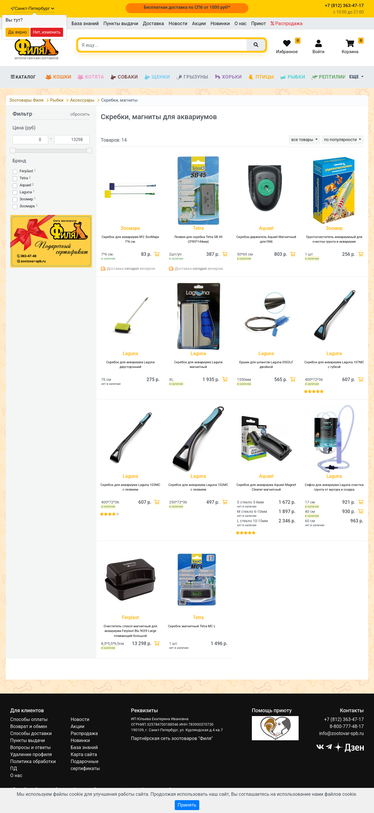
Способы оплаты (29, 719)
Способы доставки (31, 733)
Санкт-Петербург (34, 8)
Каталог (23, 77)
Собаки (124, 77)
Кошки (58, 77)
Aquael (25, 185)
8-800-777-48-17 (347, 726)
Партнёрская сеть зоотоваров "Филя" (172, 738)
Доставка (153, 23)
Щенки (157, 77)
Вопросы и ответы (30, 747)
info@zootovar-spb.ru (341, 733)
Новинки (220, 23)
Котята (90, 77)
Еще (354, 76)
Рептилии (328, 77)
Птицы (261, 77)
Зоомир (26, 199)
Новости (178, 23)
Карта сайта (84, 754)
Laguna (26, 192)
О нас (240, 23)
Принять (187, 805)
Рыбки (292, 77)
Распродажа (286, 23)
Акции (199, 23)
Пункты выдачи (120, 23)
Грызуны (192, 77)
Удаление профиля (31, 754)
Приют (258, 23)
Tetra (24, 178)
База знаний (85, 23)
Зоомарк (27, 206)
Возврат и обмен (28, 726)
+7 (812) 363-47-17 (344, 719)
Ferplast (26, 171)
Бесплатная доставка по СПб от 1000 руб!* (187, 7)
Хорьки (228, 77)
